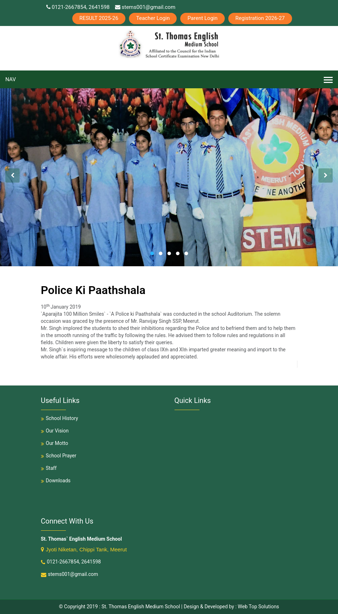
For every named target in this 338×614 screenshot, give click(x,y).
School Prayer (59, 455)
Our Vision (55, 431)
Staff (49, 468)
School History (59, 418)
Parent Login (202, 18)
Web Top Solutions (258, 606)
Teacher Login (153, 18)
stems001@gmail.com (145, 7)
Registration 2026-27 (260, 18)
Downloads (56, 480)
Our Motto (54, 443)
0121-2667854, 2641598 (78, 7)
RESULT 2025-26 (99, 18)
